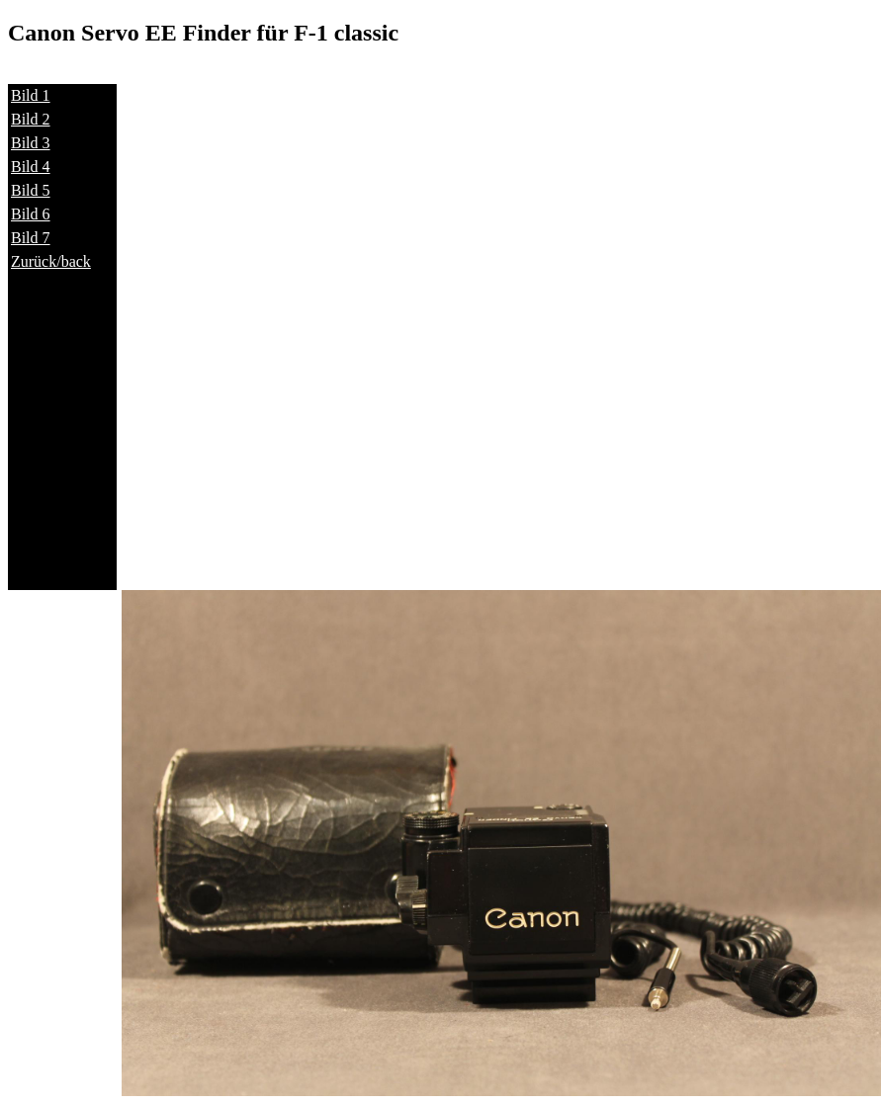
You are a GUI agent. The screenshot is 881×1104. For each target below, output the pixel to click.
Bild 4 (30, 166)
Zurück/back (51, 261)
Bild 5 (30, 190)
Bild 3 (30, 142)
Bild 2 (30, 119)
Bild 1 (30, 95)
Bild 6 (30, 214)
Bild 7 (30, 237)
